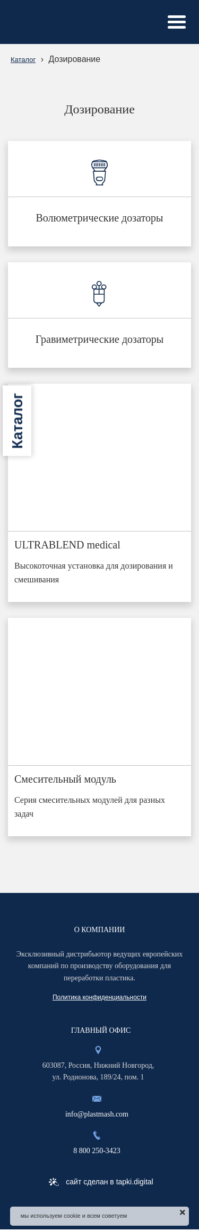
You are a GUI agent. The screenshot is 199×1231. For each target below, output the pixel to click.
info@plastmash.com (96, 1114)
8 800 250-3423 (96, 1151)
